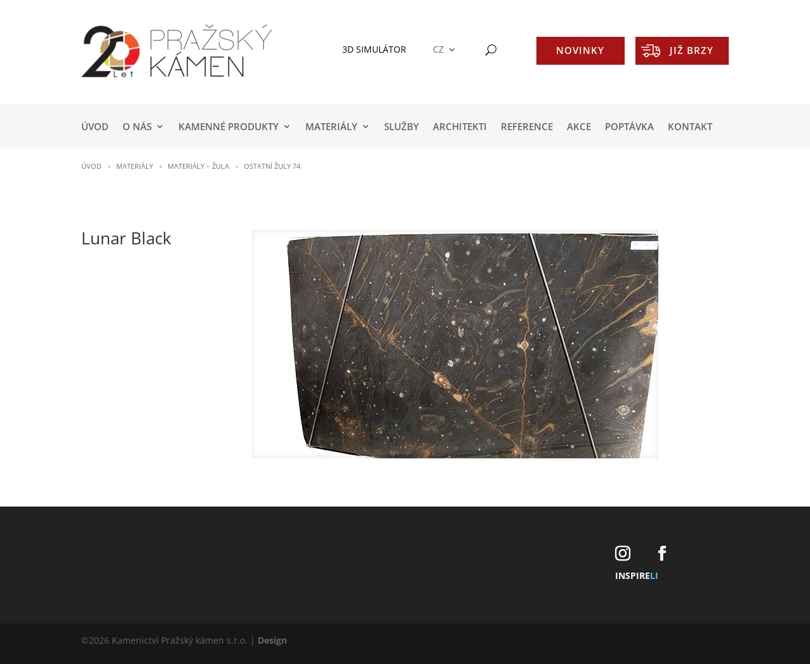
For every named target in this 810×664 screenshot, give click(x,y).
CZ (438, 49)
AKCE (579, 127)
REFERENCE (527, 127)
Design (272, 640)
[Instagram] (622, 554)
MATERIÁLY (331, 127)
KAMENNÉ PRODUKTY (228, 127)
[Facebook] (662, 554)
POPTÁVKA (629, 127)
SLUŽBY (401, 127)
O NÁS (137, 127)
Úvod (95, 127)
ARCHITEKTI (460, 127)
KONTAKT (690, 127)
